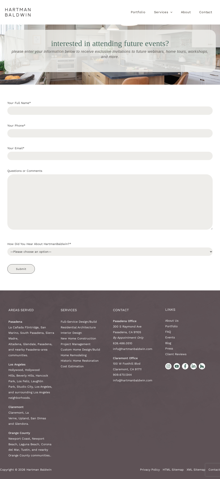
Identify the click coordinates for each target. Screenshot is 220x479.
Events (170, 337)
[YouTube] (177, 366)
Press (169, 348)
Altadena (14, 344)
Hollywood (15, 370)
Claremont (16, 412)
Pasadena (44, 344)
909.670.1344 (122, 374)
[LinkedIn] (193, 366)
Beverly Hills (25, 375)
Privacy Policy (150, 469)
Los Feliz (23, 381)
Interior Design (71, 332)
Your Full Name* (110, 108)
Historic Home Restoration (80, 360)
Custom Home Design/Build (80, 349)
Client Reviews (175, 354)
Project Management (75, 344)
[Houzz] (202, 366)
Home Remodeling (73, 355)
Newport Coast (19, 438)
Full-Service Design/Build (79, 321)
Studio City (25, 386)
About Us (171, 320)
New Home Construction (78, 338)
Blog (168, 343)
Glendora (21, 423)
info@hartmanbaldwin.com (132, 349)
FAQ (168, 331)
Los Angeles (43, 386)
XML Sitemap (196, 469)
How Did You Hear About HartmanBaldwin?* (110, 249)
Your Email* (110, 153)
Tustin (25, 449)
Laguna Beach (29, 444)
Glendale (29, 344)
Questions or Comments (110, 200)
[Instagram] (168, 366)
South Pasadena (32, 332)
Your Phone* (110, 130)
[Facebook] (185, 366)
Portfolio (171, 326)
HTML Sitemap (173, 469)
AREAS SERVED (21, 310)
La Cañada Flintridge (23, 327)
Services (69, 310)
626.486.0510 (122, 343)
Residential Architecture (78, 327)
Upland (23, 418)
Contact (121, 310)
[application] (170, 12)
